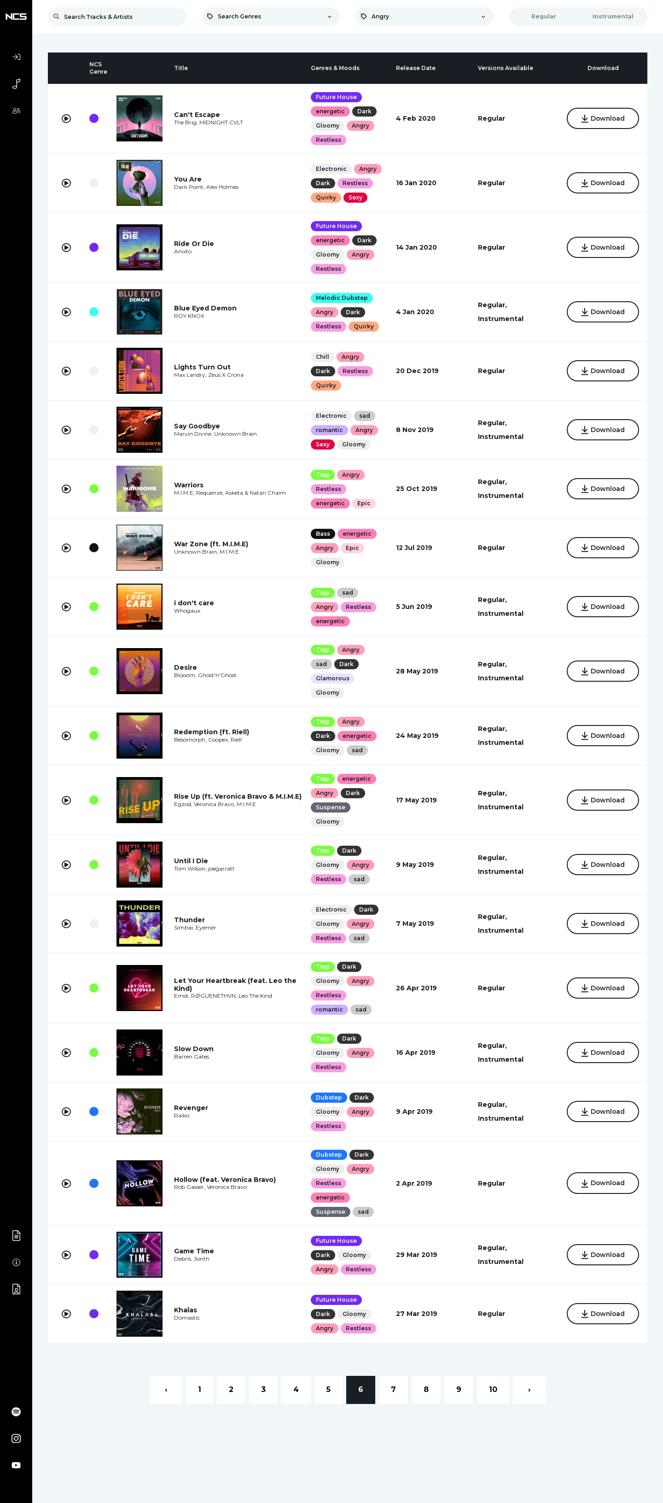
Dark (364, 111)
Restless (328, 139)
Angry (360, 125)
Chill (322, 356)
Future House (336, 97)
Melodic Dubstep (342, 297)
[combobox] (271, 16)
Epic (364, 503)
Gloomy (327, 125)
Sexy (355, 197)
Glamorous (332, 678)
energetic (330, 111)
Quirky (326, 197)
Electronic (331, 168)
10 (493, 1389)
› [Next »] (529, 1389)
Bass (323, 533)
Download (603, 119)
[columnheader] (66, 68)
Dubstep (329, 1097)
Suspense (330, 807)
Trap (323, 474)
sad (364, 415)
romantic (329, 430)
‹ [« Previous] (166, 1389)
